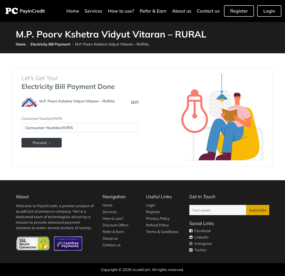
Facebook (200, 230)
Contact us (208, 11)
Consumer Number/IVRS (41, 118)
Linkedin (198, 237)
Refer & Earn (153, 11)
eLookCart (141, 269)
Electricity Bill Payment (50, 44)
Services (93, 11)
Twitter (198, 250)
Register (239, 11)
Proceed (41, 142)
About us (181, 11)
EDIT (135, 102)
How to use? (121, 11)
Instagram (200, 243)
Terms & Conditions (162, 231)
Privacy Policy (158, 218)
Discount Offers (116, 225)
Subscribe (257, 210)
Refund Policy (157, 225)
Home (73, 11)
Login (269, 11)
